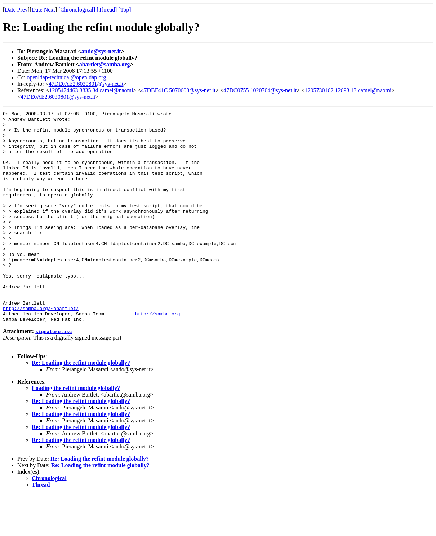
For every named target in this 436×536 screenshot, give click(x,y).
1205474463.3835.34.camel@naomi (91, 90)
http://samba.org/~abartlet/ (41, 348)
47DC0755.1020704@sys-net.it (260, 90)
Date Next (43, 9)
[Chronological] (76, 9)
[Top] (124, 9)
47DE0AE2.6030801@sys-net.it (86, 84)
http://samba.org (157, 354)
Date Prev (16, 9)
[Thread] (107, 9)
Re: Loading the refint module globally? (81, 405)
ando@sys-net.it (101, 51)
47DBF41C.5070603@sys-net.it (178, 90)
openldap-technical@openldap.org (66, 77)
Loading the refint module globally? (76, 430)
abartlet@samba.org (104, 64)
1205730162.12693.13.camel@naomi (348, 90)
